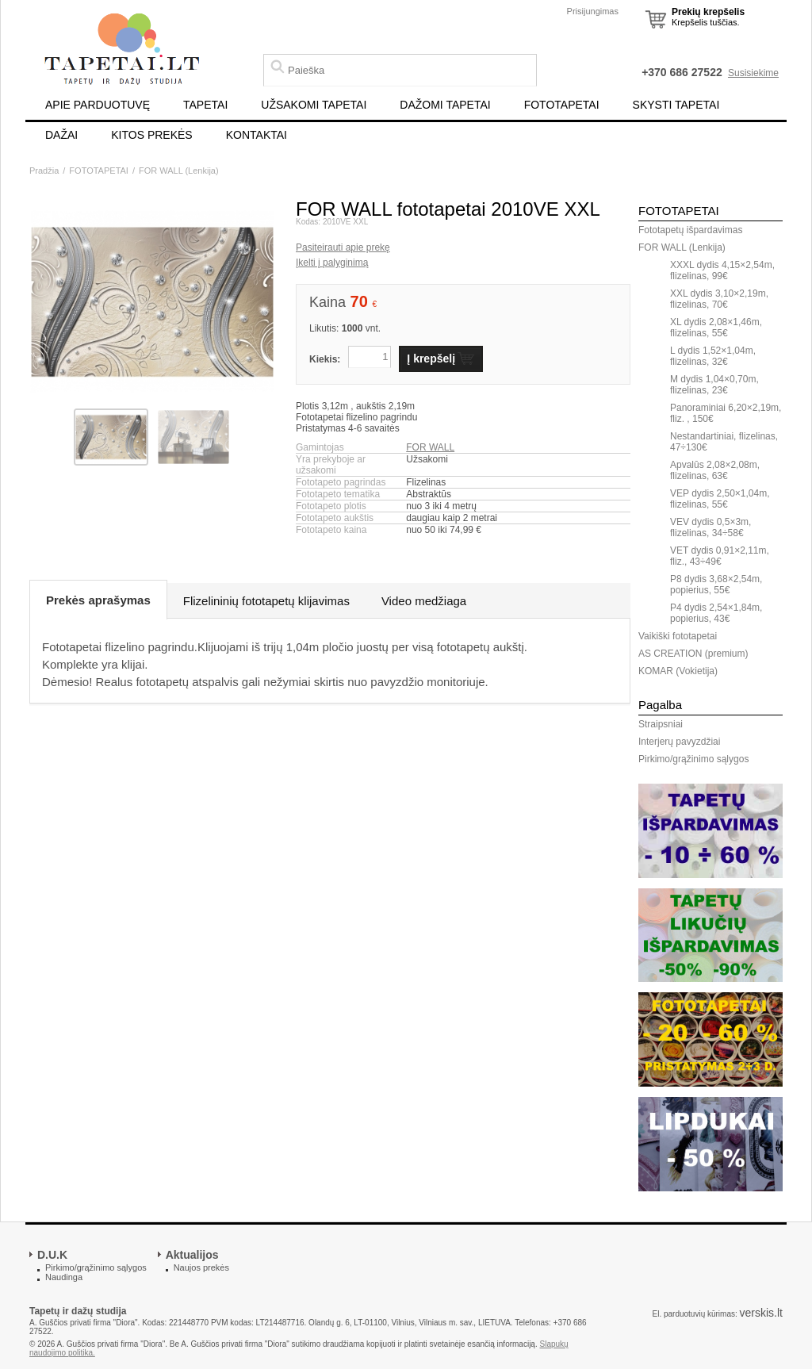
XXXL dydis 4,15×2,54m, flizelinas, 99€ (722, 270)
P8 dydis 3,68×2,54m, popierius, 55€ (716, 584)
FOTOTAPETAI (561, 104)
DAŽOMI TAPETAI (445, 104)
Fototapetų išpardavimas (690, 230)
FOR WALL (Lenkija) (179, 170)
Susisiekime (753, 73)
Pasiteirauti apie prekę (343, 247)
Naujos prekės (201, 1267)
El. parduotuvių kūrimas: (694, 1314)
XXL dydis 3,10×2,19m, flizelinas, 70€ (719, 299)
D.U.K (52, 1254)
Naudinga (63, 1277)
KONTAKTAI (256, 134)
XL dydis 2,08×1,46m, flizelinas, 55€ (716, 327)
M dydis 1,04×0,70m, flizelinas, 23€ (714, 385)
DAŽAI (61, 134)
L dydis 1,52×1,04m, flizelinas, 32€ (713, 356)
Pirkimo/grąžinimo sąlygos (693, 759)
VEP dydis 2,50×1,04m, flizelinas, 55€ (720, 499)
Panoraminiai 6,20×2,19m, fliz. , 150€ (725, 413)
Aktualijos (192, 1254)
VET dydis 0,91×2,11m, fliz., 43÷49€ (719, 556)
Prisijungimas (593, 11)
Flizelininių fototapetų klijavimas (266, 601)
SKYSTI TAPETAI (676, 104)
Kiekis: (324, 359)
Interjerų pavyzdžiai (679, 741)
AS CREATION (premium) (693, 653)
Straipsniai (660, 724)
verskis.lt (761, 1312)
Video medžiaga (423, 601)
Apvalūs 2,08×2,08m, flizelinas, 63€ (715, 470)
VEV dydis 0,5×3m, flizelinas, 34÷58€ (710, 527)
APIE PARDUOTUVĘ (97, 104)
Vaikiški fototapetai (677, 636)
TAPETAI (205, 104)
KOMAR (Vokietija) (678, 671)
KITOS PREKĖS (151, 134)
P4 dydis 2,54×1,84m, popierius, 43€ (716, 613)
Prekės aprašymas (98, 600)
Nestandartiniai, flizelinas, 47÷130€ (724, 442)
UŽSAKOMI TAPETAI (313, 104)
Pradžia (44, 170)
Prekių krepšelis (708, 11)
